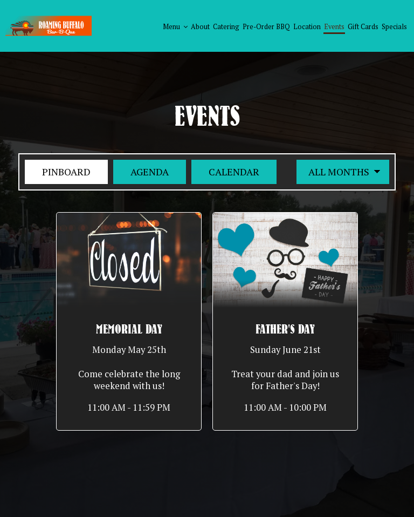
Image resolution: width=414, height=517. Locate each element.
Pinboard (58, 171)
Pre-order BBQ (266, 26)
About (200, 26)
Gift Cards (363, 26)
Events (334, 26)
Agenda (141, 171)
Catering (226, 26)
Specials (394, 26)
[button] (129, 321)
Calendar (225, 171)
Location (307, 26)
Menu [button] (175, 26)
